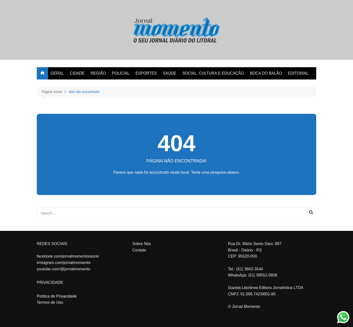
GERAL (57, 73)
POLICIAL (120, 73)
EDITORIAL (298, 73)
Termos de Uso (50, 302)
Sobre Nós (141, 244)
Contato (139, 250)
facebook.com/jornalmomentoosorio (68, 256)
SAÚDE (169, 73)
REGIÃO (98, 73)
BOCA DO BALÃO (266, 73)
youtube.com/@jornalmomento (63, 269)
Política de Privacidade (57, 296)
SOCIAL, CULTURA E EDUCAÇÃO (213, 73)
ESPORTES (146, 73)
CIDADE (77, 73)
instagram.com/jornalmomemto (64, 263)
